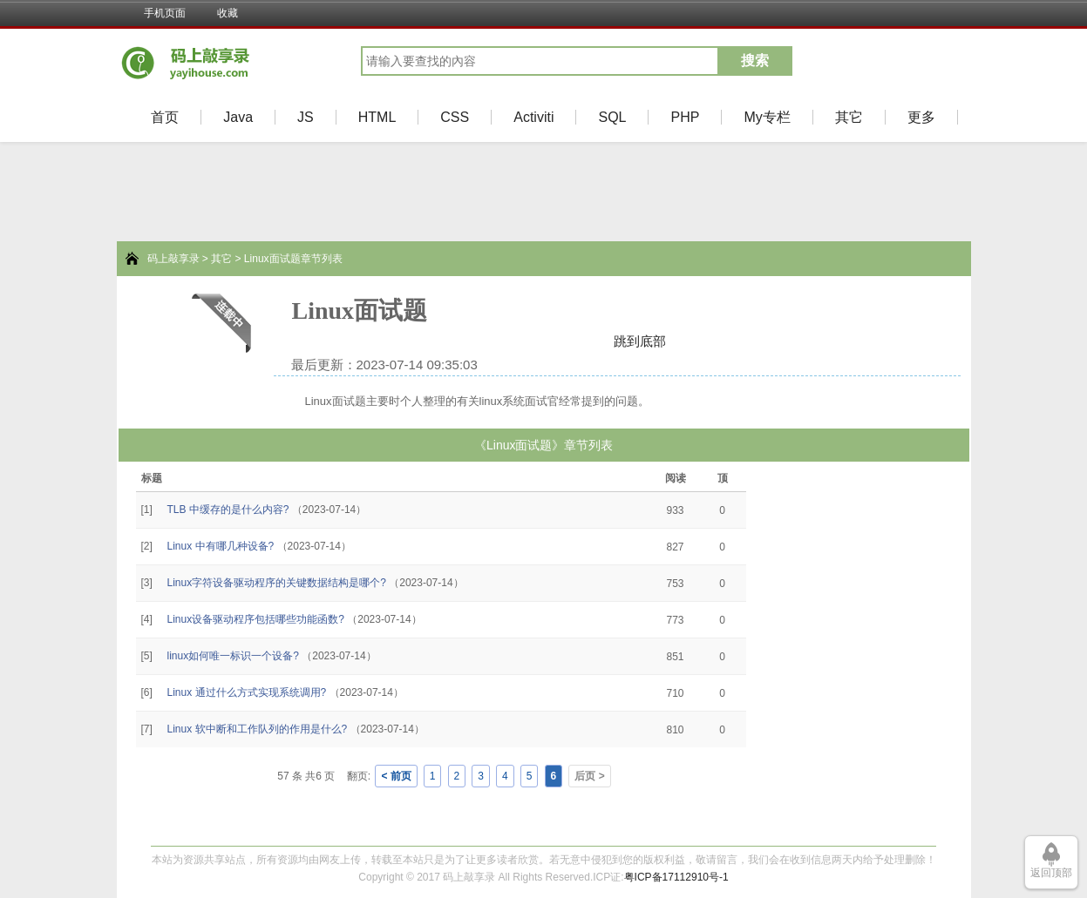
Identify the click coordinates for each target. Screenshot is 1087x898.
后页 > (589, 776)
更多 (921, 117)
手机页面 (165, 13)
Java (238, 117)
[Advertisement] (61, 593)
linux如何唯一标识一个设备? (233, 656)
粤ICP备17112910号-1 (676, 877)
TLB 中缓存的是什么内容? (228, 509)
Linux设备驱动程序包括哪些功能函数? (255, 619)
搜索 (755, 60)
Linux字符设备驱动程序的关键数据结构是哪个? (276, 583)
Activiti (533, 117)
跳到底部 (640, 341)
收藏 (227, 13)
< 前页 (396, 776)
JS (305, 117)
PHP (684, 117)
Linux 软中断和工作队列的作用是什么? (257, 729)
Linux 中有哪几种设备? (221, 546)
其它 (849, 117)
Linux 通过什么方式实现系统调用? (247, 692)
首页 (165, 117)
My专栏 (767, 117)
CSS (454, 117)
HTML (377, 117)
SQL (612, 117)
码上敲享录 (173, 259)
